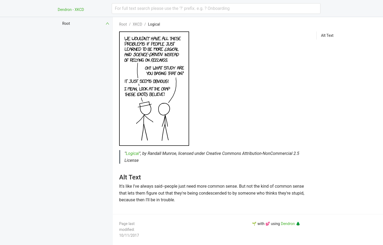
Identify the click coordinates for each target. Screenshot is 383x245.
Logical (154, 24)
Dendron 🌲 (290, 224)
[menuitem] (86, 23)
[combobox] (216, 8)
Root (123, 24)
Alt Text (327, 35)
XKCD (137, 24)
